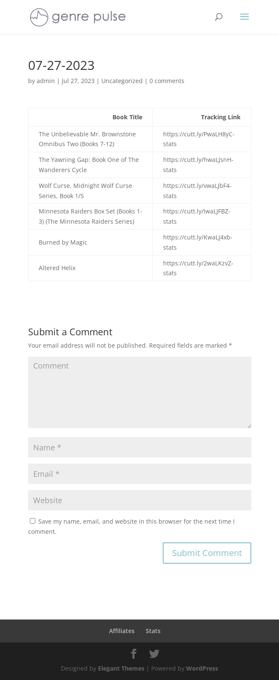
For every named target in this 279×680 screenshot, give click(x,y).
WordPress (202, 668)
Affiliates (122, 631)
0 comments (167, 81)
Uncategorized (122, 81)
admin (46, 81)
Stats (153, 631)
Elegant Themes (121, 668)
